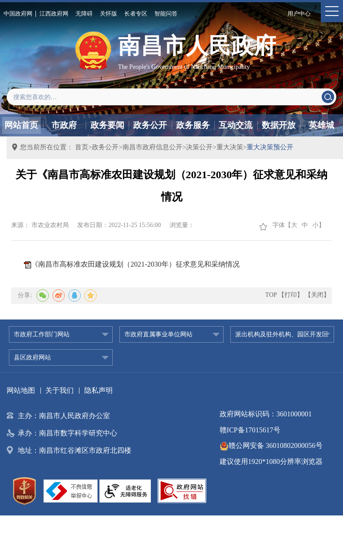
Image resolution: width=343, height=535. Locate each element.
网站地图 (21, 390)
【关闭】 (317, 294)
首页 (81, 147)
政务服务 (193, 125)
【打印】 (290, 294)
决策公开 (199, 147)
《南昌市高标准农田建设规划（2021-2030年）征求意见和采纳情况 (135, 264)
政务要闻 (107, 125)
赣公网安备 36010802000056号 (271, 445)
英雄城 (321, 125)
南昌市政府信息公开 (152, 147)
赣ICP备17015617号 (250, 430)
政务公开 (150, 125)
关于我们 (59, 390)
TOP (271, 294)
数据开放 (279, 125)
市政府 (64, 125)
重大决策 (230, 147)
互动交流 (235, 125)
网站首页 (21, 125)
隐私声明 (98, 390)
